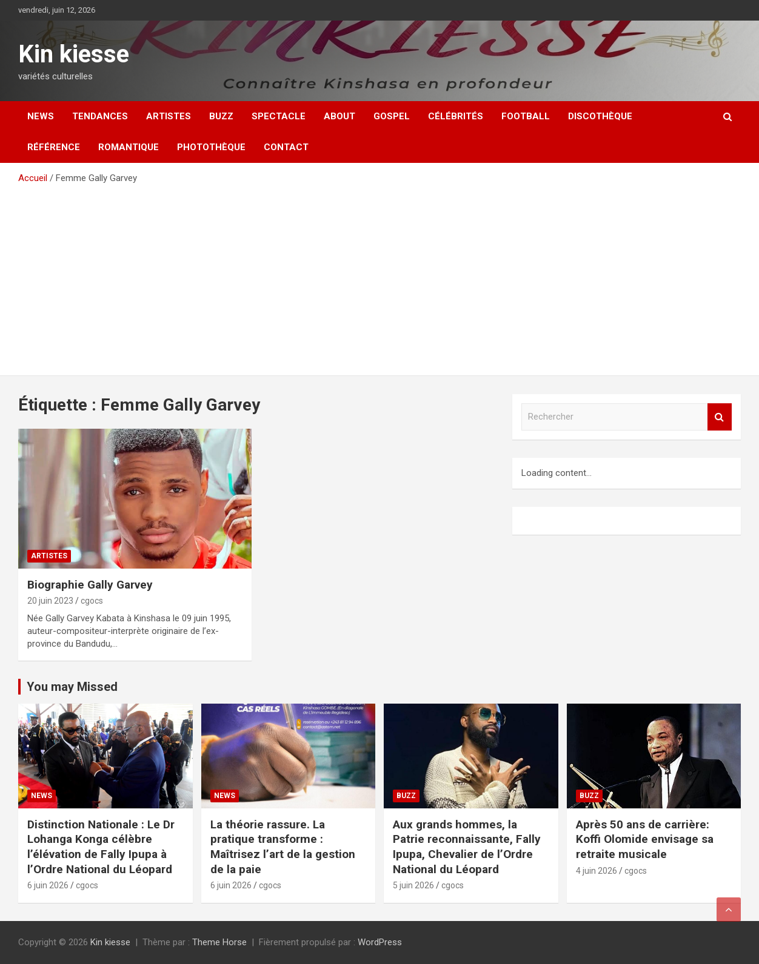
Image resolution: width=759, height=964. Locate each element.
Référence (53, 147)
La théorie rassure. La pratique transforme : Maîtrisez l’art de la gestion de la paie (282, 846)
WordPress (380, 942)
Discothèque (600, 116)
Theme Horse (219, 942)
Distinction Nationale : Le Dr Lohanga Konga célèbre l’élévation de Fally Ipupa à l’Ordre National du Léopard (101, 846)
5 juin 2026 (413, 885)
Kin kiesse (73, 54)
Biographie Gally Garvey (90, 585)
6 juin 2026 (48, 885)
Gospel (391, 116)
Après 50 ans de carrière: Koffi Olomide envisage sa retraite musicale (645, 839)
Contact (286, 147)
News (40, 116)
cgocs (92, 601)
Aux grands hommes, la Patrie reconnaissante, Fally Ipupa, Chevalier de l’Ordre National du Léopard (467, 846)
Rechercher (719, 417)
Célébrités (455, 116)
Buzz (221, 116)
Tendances (100, 116)
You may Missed (72, 686)
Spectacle (279, 116)
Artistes (168, 116)
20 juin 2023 (50, 601)
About (339, 116)
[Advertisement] (379, 275)
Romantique (128, 147)
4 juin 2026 (596, 871)
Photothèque (211, 147)
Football (525, 116)
